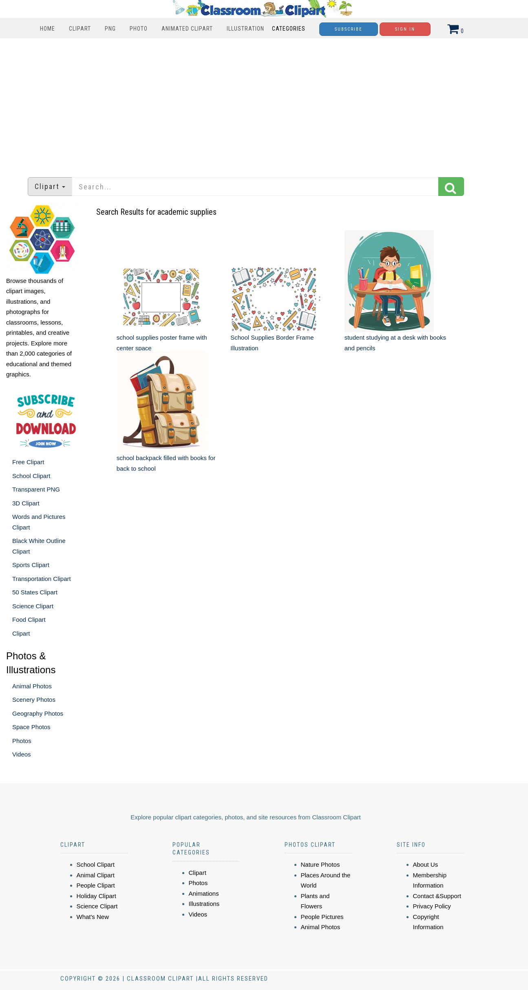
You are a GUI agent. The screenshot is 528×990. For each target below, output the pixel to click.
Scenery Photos (33, 699)
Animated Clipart (187, 28)
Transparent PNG (36, 489)
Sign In (405, 29)
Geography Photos (37, 713)
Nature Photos (320, 864)
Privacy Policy (432, 906)
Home (47, 28)
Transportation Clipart (41, 578)
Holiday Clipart (97, 895)
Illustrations (204, 903)
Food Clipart (29, 619)
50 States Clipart (34, 592)
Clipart (80, 28)
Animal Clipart (96, 875)
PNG (110, 28)
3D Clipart (26, 503)
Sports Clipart (30, 564)
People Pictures (322, 916)
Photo (139, 28)
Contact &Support (437, 895)
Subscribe (348, 29)
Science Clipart (32, 606)
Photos (21, 740)
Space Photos (31, 726)
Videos (21, 754)
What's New (93, 916)
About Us (425, 864)
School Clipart (31, 475)
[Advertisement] (264, 104)
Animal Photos (32, 686)
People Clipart (96, 885)
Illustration (245, 28)
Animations (204, 893)
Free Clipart (28, 461)
